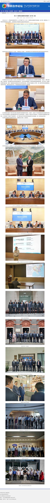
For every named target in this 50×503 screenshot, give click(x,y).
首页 (8, 13)
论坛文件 (16, 11)
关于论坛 (6, 11)
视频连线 (20, 11)
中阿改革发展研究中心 (20, 13)
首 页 (2, 11)
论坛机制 (11, 11)
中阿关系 (12, 13)
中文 (45, 1)
